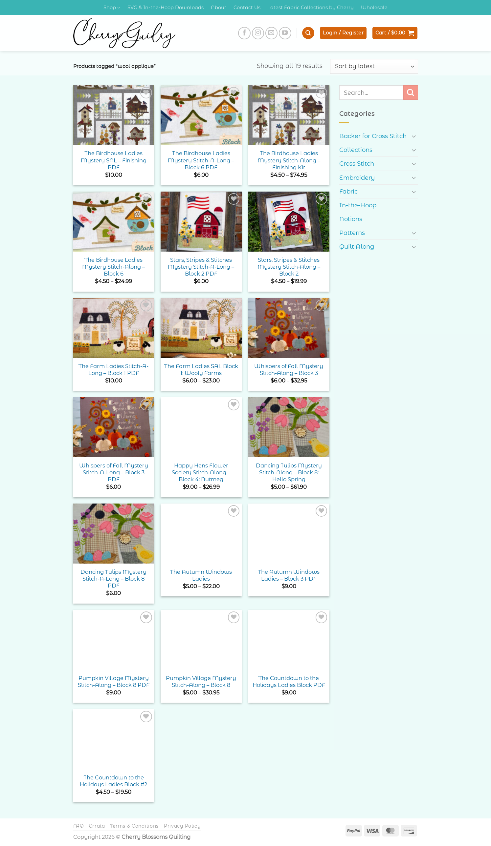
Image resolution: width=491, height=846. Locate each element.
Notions (350, 219)
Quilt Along (356, 246)
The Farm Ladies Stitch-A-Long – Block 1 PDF (113, 369)
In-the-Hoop (357, 205)
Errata (97, 826)
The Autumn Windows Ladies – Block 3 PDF (289, 575)
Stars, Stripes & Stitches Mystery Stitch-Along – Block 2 (288, 267)
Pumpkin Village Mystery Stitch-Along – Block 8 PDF (113, 681)
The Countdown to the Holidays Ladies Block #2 (113, 781)
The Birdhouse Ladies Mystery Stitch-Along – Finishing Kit (288, 160)
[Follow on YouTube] (285, 33)
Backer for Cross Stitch (373, 136)
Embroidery (357, 177)
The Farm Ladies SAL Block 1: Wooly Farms (201, 369)
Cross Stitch (356, 163)
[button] (308, 33)
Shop (111, 8)
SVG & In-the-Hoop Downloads (165, 7)
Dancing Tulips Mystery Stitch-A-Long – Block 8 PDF (113, 578)
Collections (355, 150)
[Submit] (410, 92)
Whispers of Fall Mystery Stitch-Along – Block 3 (288, 369)
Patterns (352, 233)
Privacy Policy (182, 826)
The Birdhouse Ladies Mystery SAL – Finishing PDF (113, 160)
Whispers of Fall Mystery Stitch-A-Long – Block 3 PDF (113, 472)
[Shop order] (374, 66)
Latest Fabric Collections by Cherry (310, 7)
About (218, 7)
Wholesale (374, 7)
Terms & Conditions (134, 826)
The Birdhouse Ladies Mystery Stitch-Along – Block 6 (113, 267)
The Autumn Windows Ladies (201, 575)
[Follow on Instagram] (258, 33)
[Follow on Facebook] (244, 33)
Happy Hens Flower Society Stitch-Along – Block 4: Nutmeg (201, 472)
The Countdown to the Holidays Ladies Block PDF (289, 681)
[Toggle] (414, 136)
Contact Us (247, 7)
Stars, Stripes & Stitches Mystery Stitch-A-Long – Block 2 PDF (201, 267)
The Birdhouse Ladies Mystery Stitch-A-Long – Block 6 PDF (201, 160)
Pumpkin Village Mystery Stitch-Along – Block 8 (201, 681)
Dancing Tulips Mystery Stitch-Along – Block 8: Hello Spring (289, 472)
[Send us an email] (271, 33)
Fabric (348, 191)
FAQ (78, 826)
